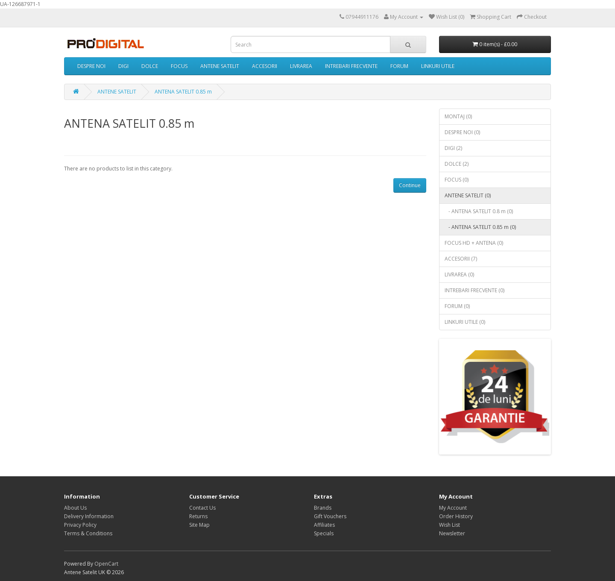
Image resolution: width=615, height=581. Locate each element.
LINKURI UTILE (437, 66)
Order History (456, 516)
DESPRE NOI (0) (462, 132)
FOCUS (179, 66)
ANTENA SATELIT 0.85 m (183, 91)
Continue (410, 185)
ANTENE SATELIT (219, 66)
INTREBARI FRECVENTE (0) (474, 290)
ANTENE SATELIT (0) (468, 195)
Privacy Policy (80, 524)
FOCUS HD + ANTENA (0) (474, 242)
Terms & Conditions (88, 533)
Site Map (199, 524)
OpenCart (106, 563)
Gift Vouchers (330, 516)
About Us (75, 507)
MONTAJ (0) (458, 116)
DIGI (123, 66)
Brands (322, 507)
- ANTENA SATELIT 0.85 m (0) (480, 227)
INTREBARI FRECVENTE (351, 66)
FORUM (399, 66)
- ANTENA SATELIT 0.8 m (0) (479, 211)
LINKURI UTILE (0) (465, 322)
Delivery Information (89, 516)
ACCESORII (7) (461, 258)
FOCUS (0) (457, 179)
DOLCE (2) (457, 163)
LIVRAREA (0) (459, 274)
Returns (198, 516)
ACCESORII (264, 66)
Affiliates (324, 524)
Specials (324, 533)
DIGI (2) (453, 148)
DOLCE (149, 66)
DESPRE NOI (91, 66)
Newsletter (452, 533)
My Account (453, 507)
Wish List (449, 524)
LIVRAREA (301, 66)
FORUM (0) (457, 306)
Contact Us (202, 507)
